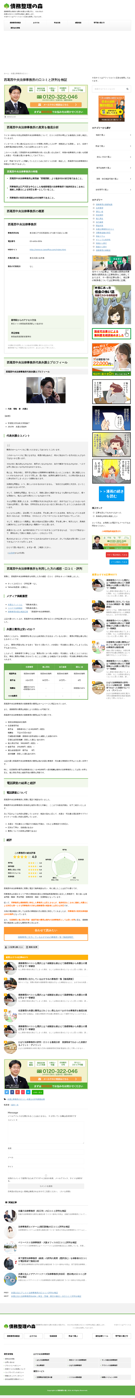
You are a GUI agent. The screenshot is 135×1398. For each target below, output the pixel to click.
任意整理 (99, 208)
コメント (12, 1120)
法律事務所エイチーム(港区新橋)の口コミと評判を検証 (44, 1226)
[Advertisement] (67, 50)
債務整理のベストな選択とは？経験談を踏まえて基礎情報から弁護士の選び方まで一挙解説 (118, 584)
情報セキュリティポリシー (14, 1376)
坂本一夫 (15, 1105)
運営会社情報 (15, 28)
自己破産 (99, 222)
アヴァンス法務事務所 (109, 1365)
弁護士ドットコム (15, 604)
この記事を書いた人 (15, 947)
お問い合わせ (9, 1362)
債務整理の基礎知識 (104, 204)
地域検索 (53, 1336)
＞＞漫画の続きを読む (111, 493)
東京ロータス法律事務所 (77, 1360)
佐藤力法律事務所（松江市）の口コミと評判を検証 (42, 1211)
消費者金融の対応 (103, 232)
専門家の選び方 (99, 23)
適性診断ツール (101, 1336)
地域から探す (101, 243)
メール (10, 1157)
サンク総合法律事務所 (109, 1360)
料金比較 (57, 23)
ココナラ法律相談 (15, 608)
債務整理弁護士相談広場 (18, 611)
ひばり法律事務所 (75, 1365)
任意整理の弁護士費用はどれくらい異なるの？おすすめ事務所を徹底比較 (52, 1010)
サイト (10, 1166)
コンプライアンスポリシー (14, 1372)
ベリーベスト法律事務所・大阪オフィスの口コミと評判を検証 (47, 1242)
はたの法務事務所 (43, 1360)
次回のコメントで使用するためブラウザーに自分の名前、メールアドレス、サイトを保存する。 (45, 1179)
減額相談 (78, 23)
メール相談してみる (119, 562)
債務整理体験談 (15, 23)
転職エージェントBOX (109, 1377)
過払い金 (99, 211)
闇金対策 (99, 225)
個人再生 (99, 218)
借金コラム (100, 236)
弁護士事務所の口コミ (16, 1099)
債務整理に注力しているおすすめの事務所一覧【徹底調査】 (46, 937)
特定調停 (99, 215)
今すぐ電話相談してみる (117, 554)
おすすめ (36, 23)
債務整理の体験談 (103, 250)
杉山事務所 (40, 1365)
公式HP (11, 553)
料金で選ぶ (73, 1336)
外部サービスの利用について (15, 1369)
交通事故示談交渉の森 (44, 1377)
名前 (9, 1148)
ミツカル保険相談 (75, 1377)
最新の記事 (33, 947)
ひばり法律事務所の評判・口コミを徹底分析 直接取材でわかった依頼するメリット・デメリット (118, 686)
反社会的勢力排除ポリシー (14, 1379)
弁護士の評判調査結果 (36, 1099)
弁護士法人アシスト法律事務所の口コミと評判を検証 (34, 1292)
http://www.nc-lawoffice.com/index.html (48, 249)
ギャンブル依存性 (103, 240)
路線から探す (101, 247)
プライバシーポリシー (13, 1366)
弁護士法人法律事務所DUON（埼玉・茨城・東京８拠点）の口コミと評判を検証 (46, 1296)
